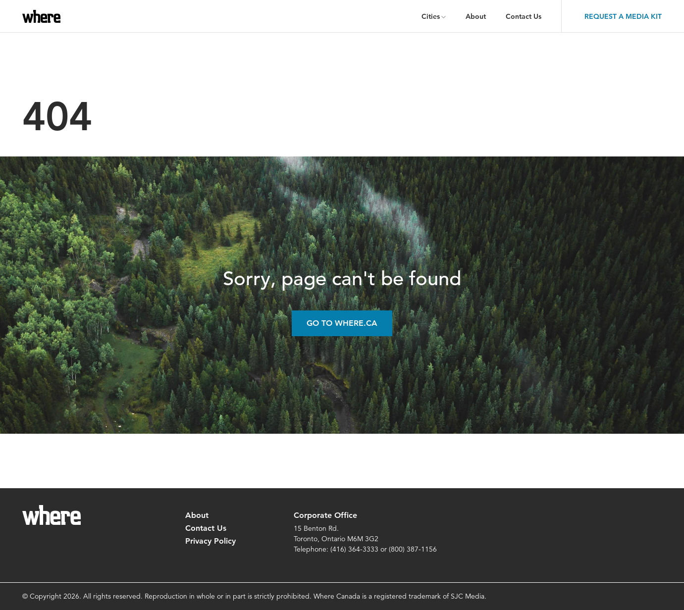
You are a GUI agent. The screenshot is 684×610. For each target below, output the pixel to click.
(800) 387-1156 (413, 549)
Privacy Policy (210, 541)
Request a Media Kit (623, 16)
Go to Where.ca (342, 323)
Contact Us (523, 16)
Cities (430, 16)
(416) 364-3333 (354, 549)
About (476, 16)
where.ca (43, 16)
